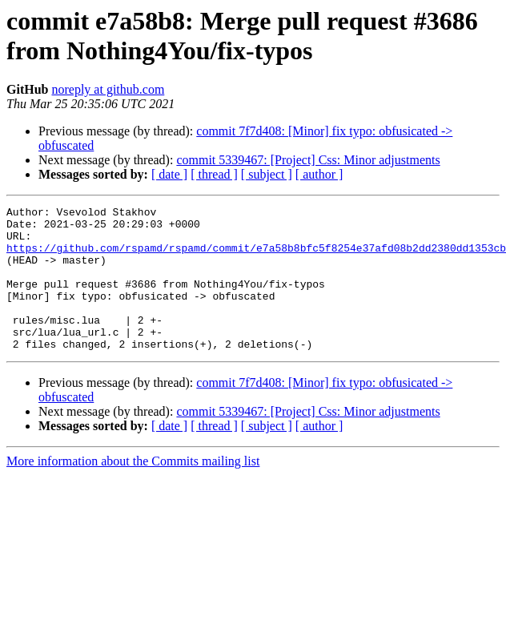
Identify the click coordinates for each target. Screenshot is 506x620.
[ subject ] (266, 174)
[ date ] (169, 174)
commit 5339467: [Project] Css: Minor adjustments (308, 160)
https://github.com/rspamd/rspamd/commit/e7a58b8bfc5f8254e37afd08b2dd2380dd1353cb (256, 257)
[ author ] (319, 174)
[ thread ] (214, 174)
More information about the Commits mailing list (132, 490)
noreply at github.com (107, 89)
